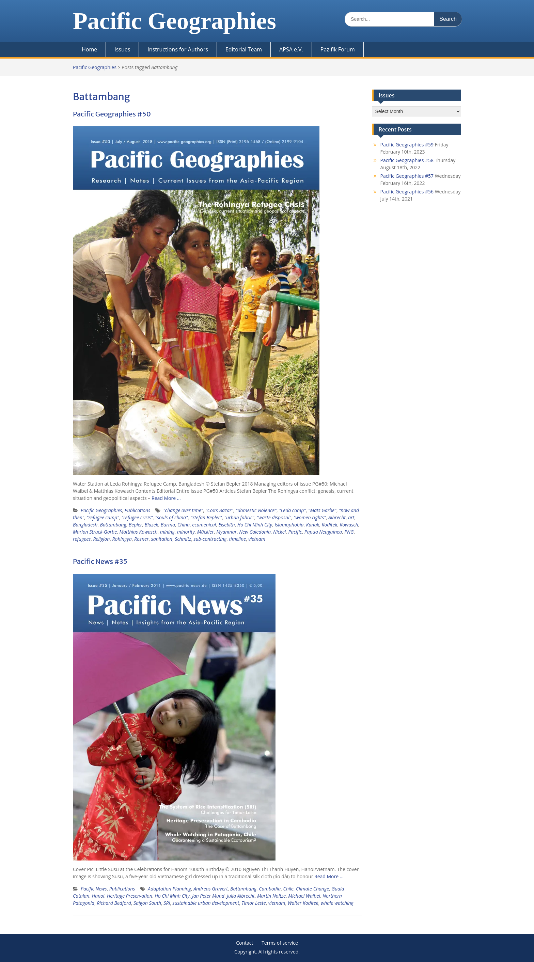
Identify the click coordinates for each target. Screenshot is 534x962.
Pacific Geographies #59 (407, 144)
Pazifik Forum (337, 49)
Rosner (141, 539)
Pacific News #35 (100, 561)
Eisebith (226, 524)
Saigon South (147, 903)
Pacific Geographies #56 (407, 191)
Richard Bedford (114, 903)
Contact (244, 943)
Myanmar (226, 532)
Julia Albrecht (240, 896)
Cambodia (270, 888)
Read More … (166, 498)
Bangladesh (85, 524)
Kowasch (349, 524)
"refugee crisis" (137, 517)
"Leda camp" (292, 510)
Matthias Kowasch (138, 532)
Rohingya (122, 539)
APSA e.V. (291, 49)
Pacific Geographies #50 (112, 114)
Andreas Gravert (210, 888)
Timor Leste (253, 903)
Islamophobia (288, 524)
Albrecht (337, 517)
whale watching (337, 903)
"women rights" (310, 517)
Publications (138, 510)
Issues (122, 49)
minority (186, 532)
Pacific (295, 532)
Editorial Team (243, 49)
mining (167, 532)
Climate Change (312, 888)
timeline (237, 539)
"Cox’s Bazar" (219, 510)
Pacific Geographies (174, 21)
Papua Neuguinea (323, 532)
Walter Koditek (303, 903)
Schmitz (183, 539)
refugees (82, 539)
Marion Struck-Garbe (95, 532)
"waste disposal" (274, 517)
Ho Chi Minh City (254, 524)
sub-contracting (209, 539)
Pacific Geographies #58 (407, 160)
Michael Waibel (304, 896)
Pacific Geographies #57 (407, 176)
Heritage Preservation (129, 896)
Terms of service (280, 943)
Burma (168, 524)
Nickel (279, 532)
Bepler (135, 524)
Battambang (113, 524)
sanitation (161, 539)
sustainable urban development (205, 903)
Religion (101, 539)
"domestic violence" (256, 510)
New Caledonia (255, 532)
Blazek (151, 524)
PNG (349, 532)
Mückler (205, 532)
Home (89, 49)
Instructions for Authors (177, 49)
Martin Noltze (271, 896)
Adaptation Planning (169, 888)
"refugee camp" (103, 517)
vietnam (256, 539)
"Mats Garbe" (322, 510)
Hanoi (98, 896)
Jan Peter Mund (208, 896)
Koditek (329, 524)
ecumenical (204, 524)
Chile (288, 888)
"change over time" (183, 510)
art (351, 517)
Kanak (312, 524)
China (183, 524)
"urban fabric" (239, 517)
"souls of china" (171, 517)
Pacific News (94, 888)
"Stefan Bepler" (206, 517)
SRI (166, 903)
